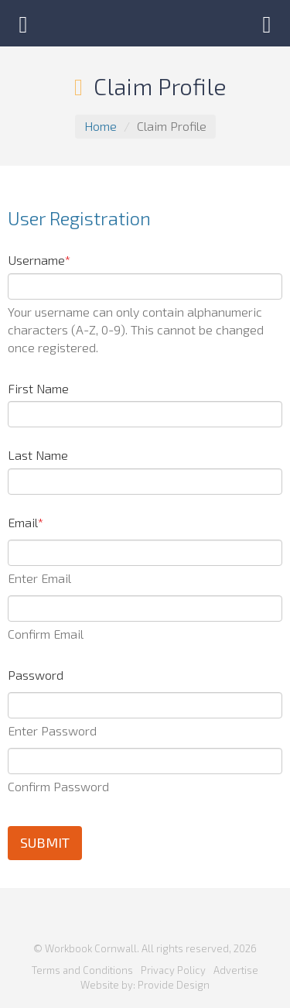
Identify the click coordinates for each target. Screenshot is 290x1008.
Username (39, 259)
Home (100, 125)
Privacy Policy (173, 970)
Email (25, 522)
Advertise (235, 970)
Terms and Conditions (82, 970)
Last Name (38, 454)
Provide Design (174, 985)
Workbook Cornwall (145, 23)
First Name (38, 388)
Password (35, 674)
